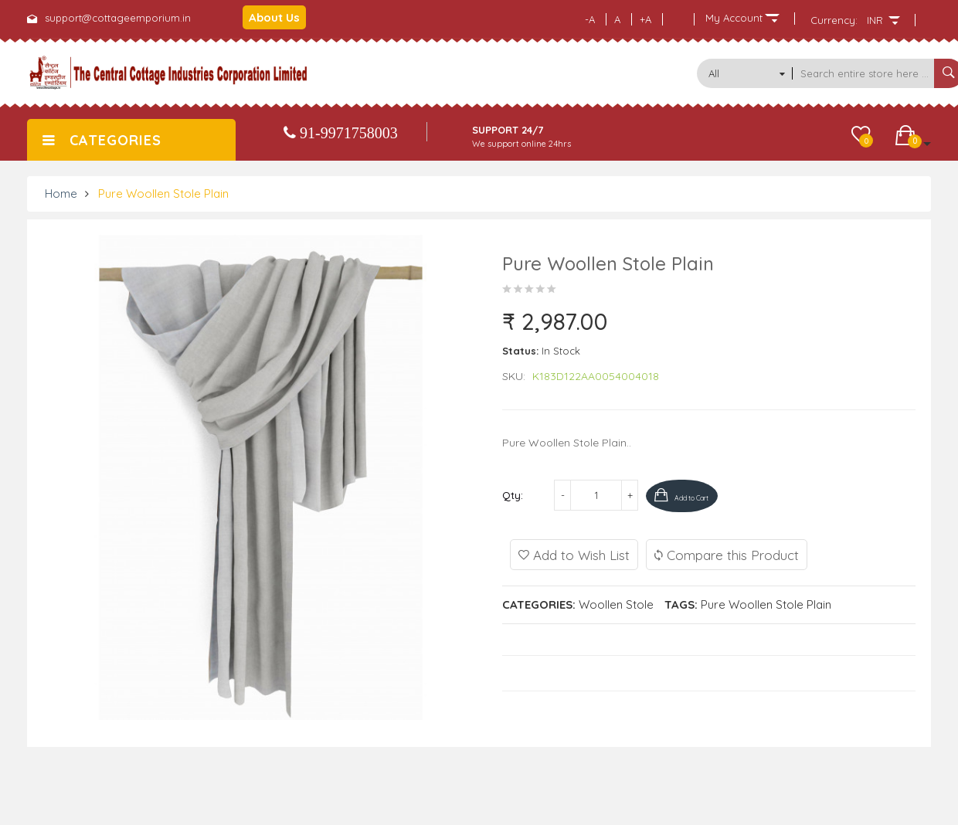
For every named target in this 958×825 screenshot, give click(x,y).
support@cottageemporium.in (118, 18)
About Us (274, 17)
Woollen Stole (616, 603)
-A (590, 19)
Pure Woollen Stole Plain (163, 193)
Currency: (834, 20)
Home (61, 193)
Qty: (512, 495)
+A (645, 19)
